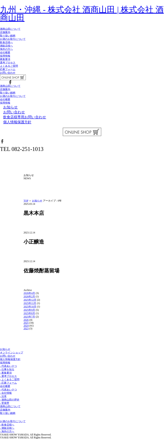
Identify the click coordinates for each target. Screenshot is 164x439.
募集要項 (5, 59)
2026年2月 (29, 296)
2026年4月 (29, 293)
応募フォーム (7, 69)
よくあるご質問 (9, 66)
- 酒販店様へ (7, 428)
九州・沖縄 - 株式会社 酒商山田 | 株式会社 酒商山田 (82, 13)
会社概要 (5, 52)
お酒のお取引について (13, 39)
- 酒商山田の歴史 (9, 399)
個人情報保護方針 (10, 359)
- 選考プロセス (8, 376)
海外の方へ (6, 49)
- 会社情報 (6, 393)
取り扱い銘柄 (7, 35)
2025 (26, 322)
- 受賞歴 (4, 403)
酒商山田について (10, 29)
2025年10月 (30, 306)
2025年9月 (29, 310)
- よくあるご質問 (9, 379)
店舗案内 (5, 32)
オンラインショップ (11, 352)
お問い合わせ (7, 72)
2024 (26, 325)
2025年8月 (29, 313)
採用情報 (5, 55)
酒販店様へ (6, 45)
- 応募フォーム (8, 382)
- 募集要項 (6, 372)
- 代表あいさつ (8, 366)
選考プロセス (7, 62)
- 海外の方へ (7, 431)
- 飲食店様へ (7, 424)
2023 (26, 328)
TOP (26, 200)
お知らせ (37, 200)
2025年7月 (29, 316)
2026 (26, 320)
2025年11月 (30, 303)
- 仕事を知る (7, 369)
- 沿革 (3, 396)
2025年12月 (30, 299)
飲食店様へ (6, 42)
